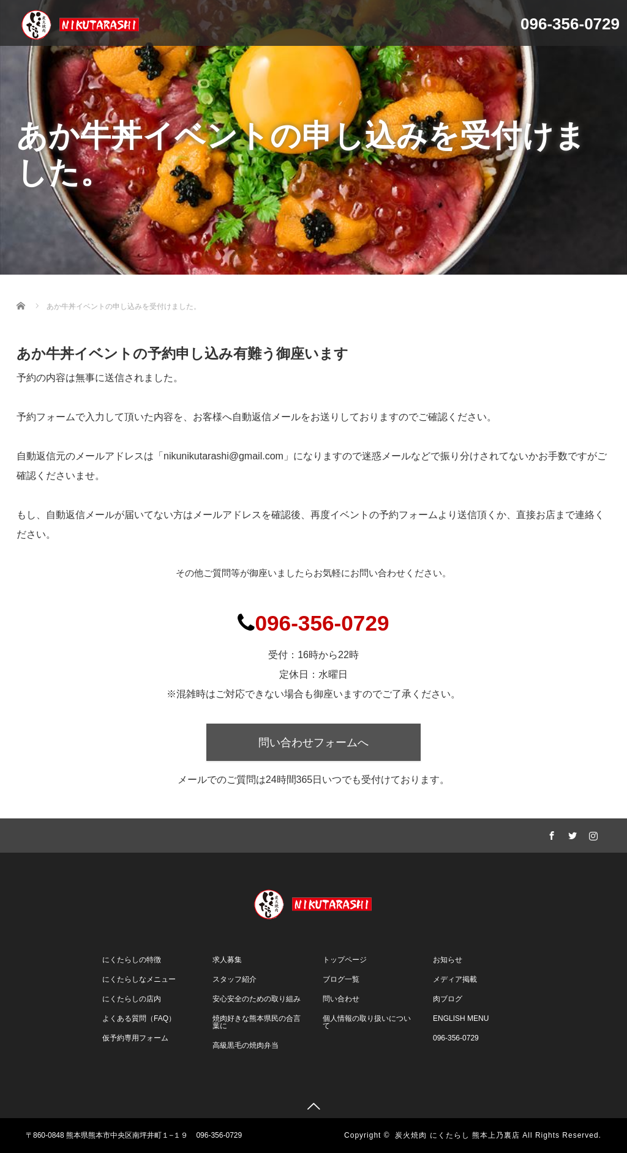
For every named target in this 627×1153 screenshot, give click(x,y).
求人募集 (227, 959)
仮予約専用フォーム (135, 1038)
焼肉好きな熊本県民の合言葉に (256, 1022)
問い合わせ (341, 999)
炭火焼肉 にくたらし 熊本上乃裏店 (457, 1135)
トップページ (345, 959)
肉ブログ (447, 999)
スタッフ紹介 (234, 979)
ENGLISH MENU (461, 1018)
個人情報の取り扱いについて (367, 1022)
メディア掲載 (455, 979)
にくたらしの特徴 (131, 959)
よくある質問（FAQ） (139, 1018)
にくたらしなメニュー (139, 979)
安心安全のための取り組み (256, 999)
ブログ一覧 (341, 979)
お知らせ (447, 959)
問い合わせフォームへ (313, 742)
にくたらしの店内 (131, 999)
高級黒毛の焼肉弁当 (245, 1045)
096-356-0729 (456, 1038)
